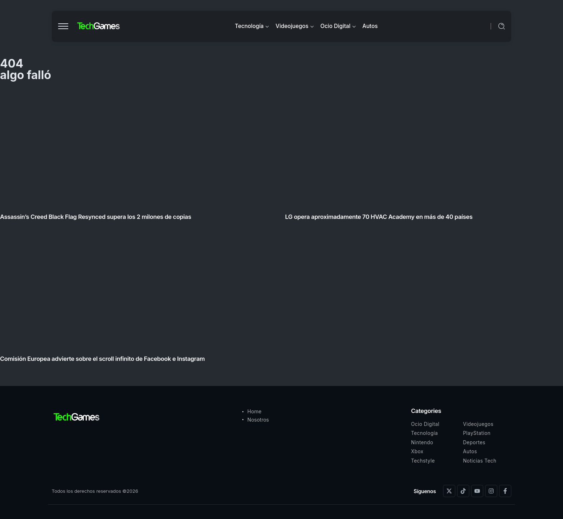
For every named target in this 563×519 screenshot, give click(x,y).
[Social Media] (449, 491)
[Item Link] (281, 228)
